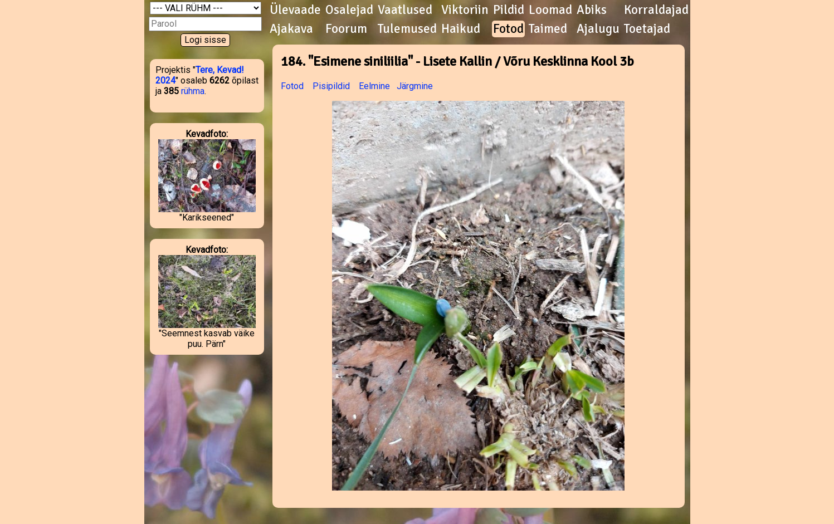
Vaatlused (405, 10)
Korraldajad (656, 10)
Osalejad (349, 10)
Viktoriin (465, 10)
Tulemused (407, 29)
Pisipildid (331, 86)
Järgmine (415, 86)
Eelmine (374, 86)
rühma (192, 91)
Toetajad (647, 29)
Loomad (550, 10)
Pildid (508, 10)
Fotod (508, 29)
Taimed (548, 29)
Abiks (592, 10)
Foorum (346, 29)
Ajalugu (598, 29)
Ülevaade (295, 10)
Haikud (460, 29)
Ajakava (291, 29)
